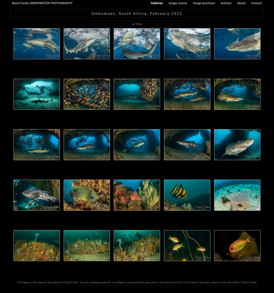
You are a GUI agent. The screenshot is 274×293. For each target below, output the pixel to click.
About (241, 3)
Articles (226, 3)
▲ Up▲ (137, 24)
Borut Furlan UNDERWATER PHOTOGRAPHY (42, 3)
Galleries (157, 3)
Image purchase (204, 3)
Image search (178, 3)
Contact (256, 3)
